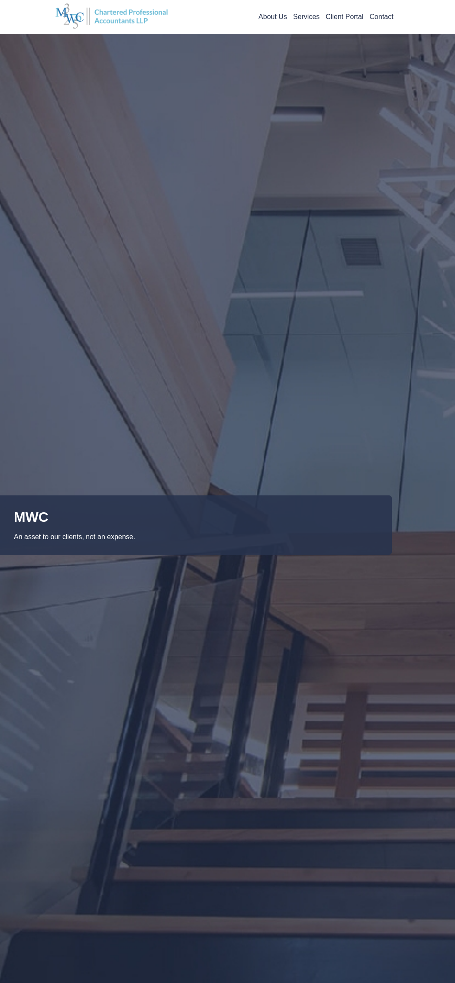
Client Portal (344, 16)
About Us (272, 16)
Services (306, 16)
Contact (382, 16)
